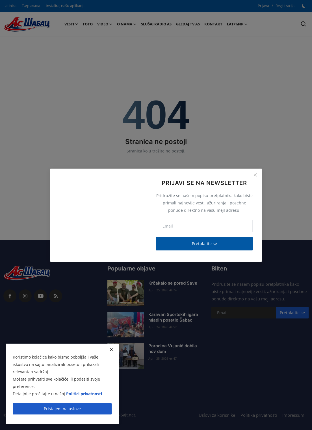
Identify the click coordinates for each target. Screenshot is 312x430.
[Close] (255, 175)
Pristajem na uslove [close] (62, 408)
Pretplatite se (204, 243)
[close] (111, 349)
